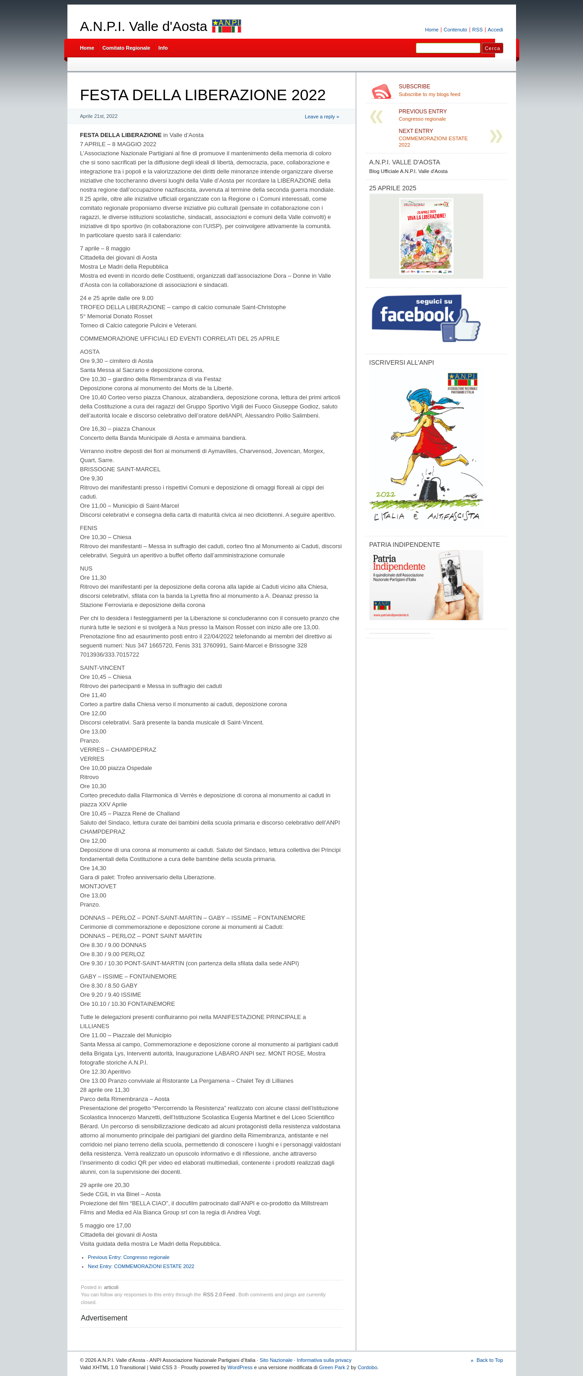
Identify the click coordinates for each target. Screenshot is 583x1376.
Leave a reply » (322, 116)
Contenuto (455, 29)
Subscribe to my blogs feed (451, 90)
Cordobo (367, 1367)
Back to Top (489, 1360)
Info (163, 48)
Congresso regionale (128, 1257)
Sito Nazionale (276, 1360)
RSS (477, 29)
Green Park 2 (334, 1367)
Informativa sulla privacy (324, 1360)
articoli (111, 1287)
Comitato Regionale (126, 48)
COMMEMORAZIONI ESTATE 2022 (141, 1266)
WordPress (240, 1367)
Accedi (495, 29)
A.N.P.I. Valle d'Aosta (144, 26)
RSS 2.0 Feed (219, 1294)
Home (432, 29)
